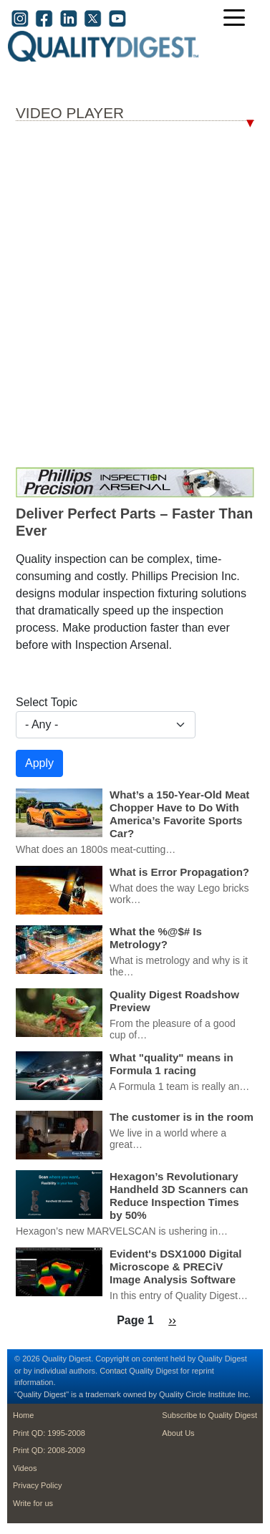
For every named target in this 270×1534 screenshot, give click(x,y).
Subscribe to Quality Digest (209, 1415)
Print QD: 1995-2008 (49, 1433)
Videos (25, 1468)
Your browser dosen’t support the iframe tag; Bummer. (135, 297)
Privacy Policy (37, 1485)
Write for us (33, 1503)
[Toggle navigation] (237, 19)
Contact (113, 1370)
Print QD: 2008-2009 (49, 1450)
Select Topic (46, 702)
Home (23, 1415)
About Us (178, 1433)
